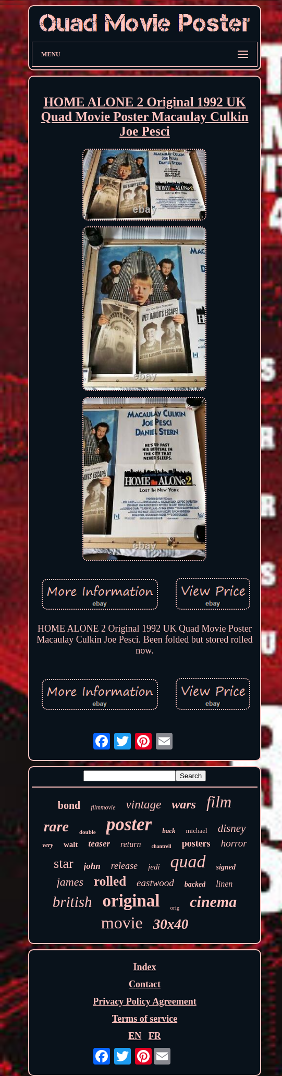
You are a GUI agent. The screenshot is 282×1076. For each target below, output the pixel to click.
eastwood (155, 882)
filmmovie (103, 807)
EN (134, 1036)
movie (122, 922)
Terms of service (144, 1018)
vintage (144, 804)
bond (69, 805)
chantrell (161, 846)
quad (188, 861)
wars (183, 804)
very (47, 845)
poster (129, 824)
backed (195, 884)
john (92, 866)
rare (56, 826)
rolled (110, 881)
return (130, 844)
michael (196, 831)
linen (224, 883)
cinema (213, 901)
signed (226, 867)
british (72, 901)
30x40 (171, 924)
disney (232, 828)
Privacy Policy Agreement (145, 1001)
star (63, 863)
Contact (145, 984)
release (124, 866)
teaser (100, 844)
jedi (154, 867)
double (87, 832)
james (70, 881)
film (218, 802)
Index (144, 967)
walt (71, 844)
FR (155, 1036)
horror (234, 843)
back (168, 831)
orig (175, 907)
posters (196, 843)
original (131, 900)
